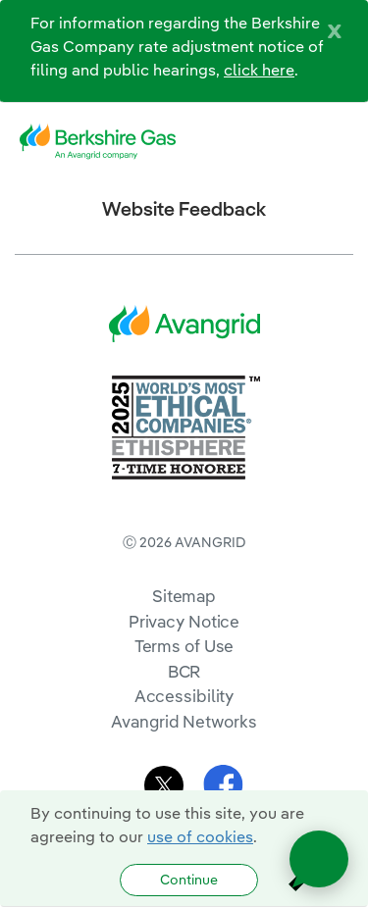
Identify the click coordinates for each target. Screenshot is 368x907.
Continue (189, 879)
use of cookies (200, 836)
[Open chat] (318, 859)
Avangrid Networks (183, 721)
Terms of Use (184, 645)
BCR (184, 671)
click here (259, 69)
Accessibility (184, 695)
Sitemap (184, 595)
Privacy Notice (184, 621)
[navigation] (338, 142)
